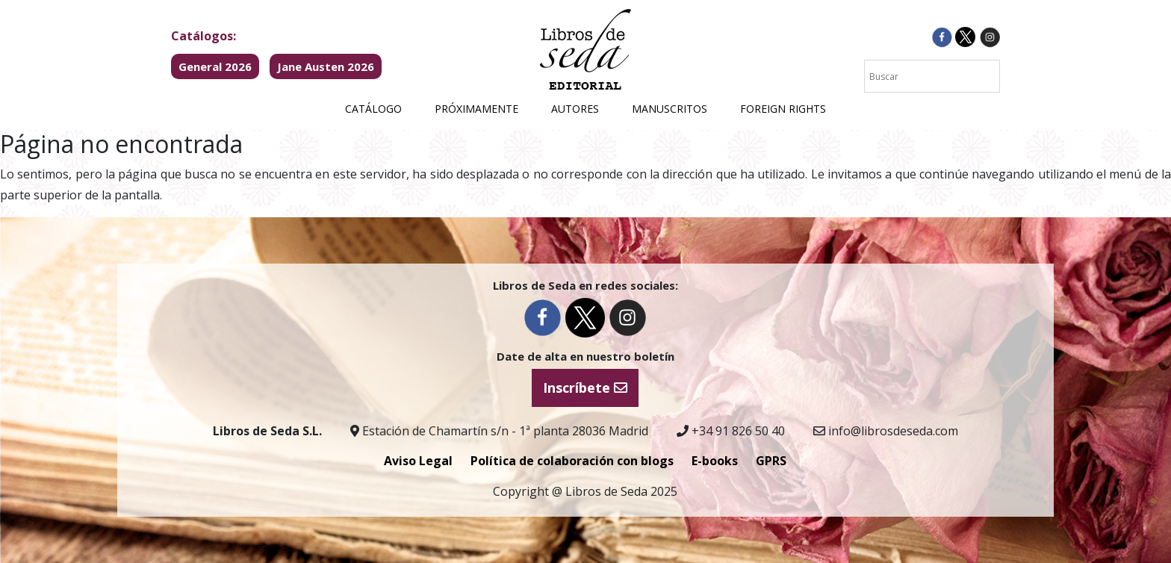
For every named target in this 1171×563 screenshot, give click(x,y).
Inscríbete (585, 387)
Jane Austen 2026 (325, 66)
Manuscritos (669, 109)
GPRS (771, 460)
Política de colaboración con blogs (572, 460)
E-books (715, 460)
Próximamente (476, 109)
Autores (575, 109)
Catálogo (373, 109)
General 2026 (215, 66)
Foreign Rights (783, 109)
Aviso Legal (418, 460)
